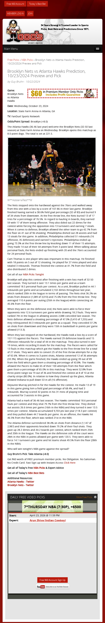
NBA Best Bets (36, 473)
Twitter (30, 482)
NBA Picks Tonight (33, 274)
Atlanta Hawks (15, 482)
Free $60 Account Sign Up (52, 581)
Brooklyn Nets (15, 485)
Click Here (69, 463)
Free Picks (13, 60)
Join (30, 13)
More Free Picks (87, 498)
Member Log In (15, 13)
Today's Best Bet (40, 4)
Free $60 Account (16, 4)
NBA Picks (27, 60)
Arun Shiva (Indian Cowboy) (48, 521)
